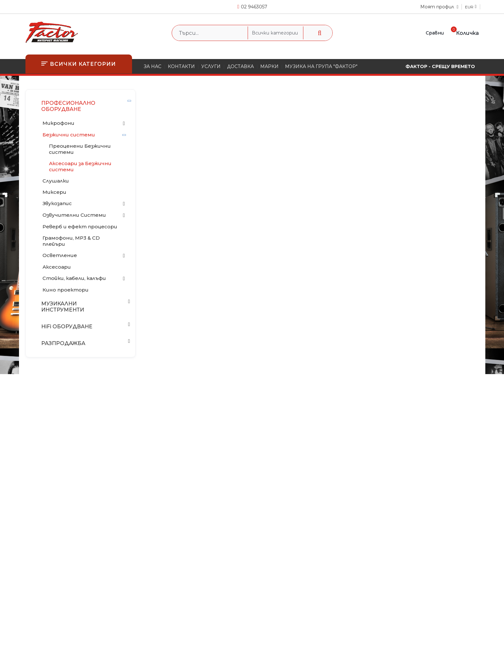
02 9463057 (254, 7)
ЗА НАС (152, 66)
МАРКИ (269, 66)
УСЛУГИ (211, 66)
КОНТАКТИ (181, 66)
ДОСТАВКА (240, 66)
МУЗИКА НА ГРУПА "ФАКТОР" (321, 66)
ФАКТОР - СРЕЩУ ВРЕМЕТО (440, 66)
